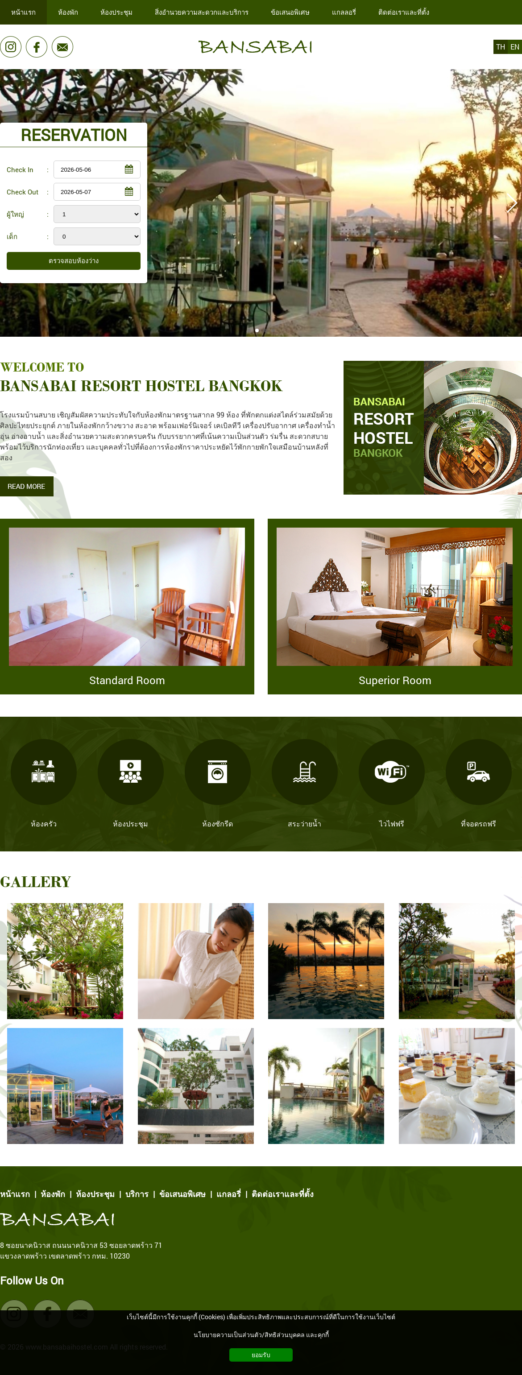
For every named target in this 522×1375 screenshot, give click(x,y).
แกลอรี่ (228, 1194)
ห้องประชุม (95, 1194)
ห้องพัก (53, 1194)
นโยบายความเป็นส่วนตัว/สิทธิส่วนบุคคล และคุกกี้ (261, 1334)
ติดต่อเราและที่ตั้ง (283, 1194)
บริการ (137, 1194)
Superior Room (395, 680)
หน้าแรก (15, 1194)
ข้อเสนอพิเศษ (182, 1194)
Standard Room (127, 680)
